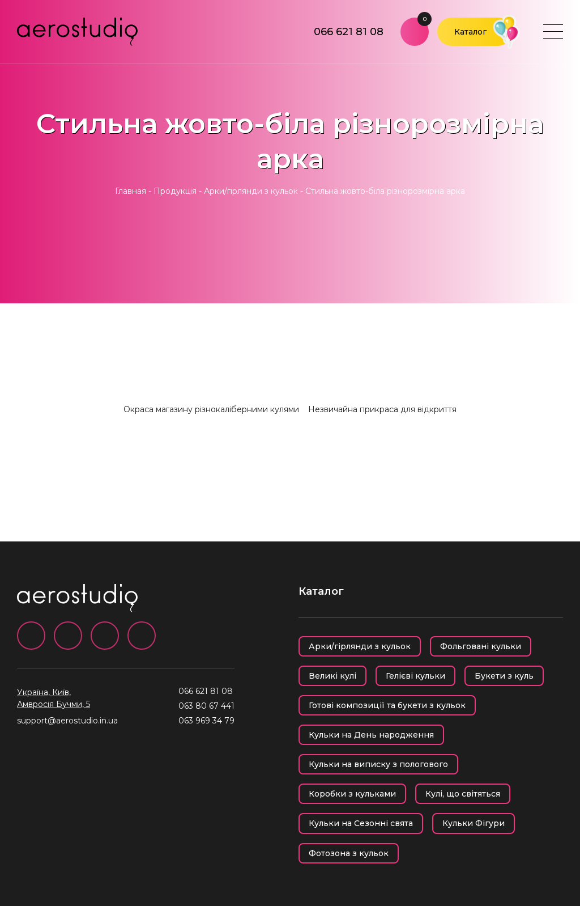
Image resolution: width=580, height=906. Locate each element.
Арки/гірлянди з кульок (251, 191)
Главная (130, 191)
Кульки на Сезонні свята (361, 823)
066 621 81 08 (348, 32)
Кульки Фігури (473, 823)
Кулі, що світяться (462, 794)
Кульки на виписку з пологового (378, 764)
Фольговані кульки (480, 646)
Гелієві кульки (415, 676)
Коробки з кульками (352, 794)
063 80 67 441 (206, 705)
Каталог (470, 32)
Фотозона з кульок (349, 853)
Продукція (175, 191)
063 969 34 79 (206, 720)
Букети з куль (504, 676)
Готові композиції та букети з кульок (387, 705)
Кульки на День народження (371, 735)
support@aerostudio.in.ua (67, 721)
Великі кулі (332, 676)
